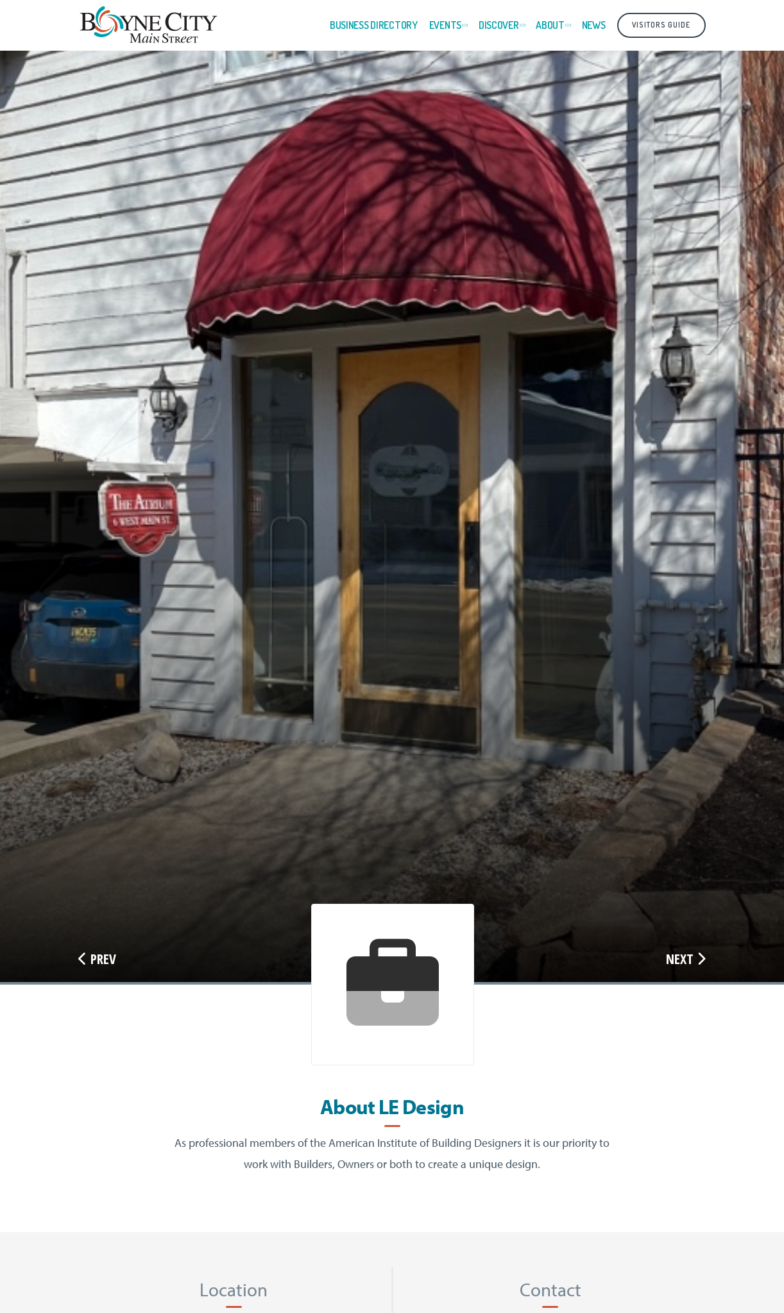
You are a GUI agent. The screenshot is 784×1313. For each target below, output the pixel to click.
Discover (499, 25)
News (594, 25)
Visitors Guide (661, 25)
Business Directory (374, 25)
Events (445, 25)
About (550, 25)
